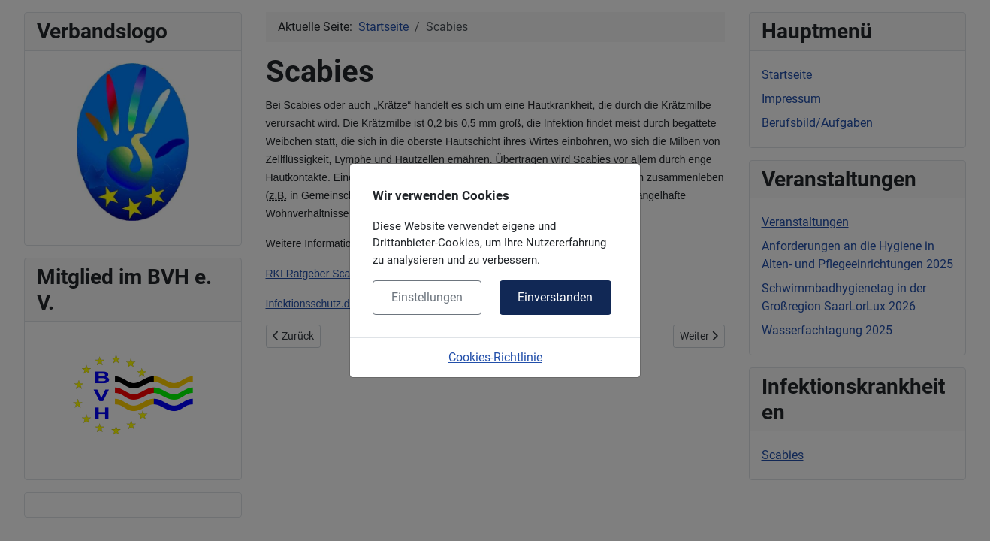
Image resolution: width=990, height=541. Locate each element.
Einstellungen (427, 297)
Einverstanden (555, 297)
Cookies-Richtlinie (495, 357)
